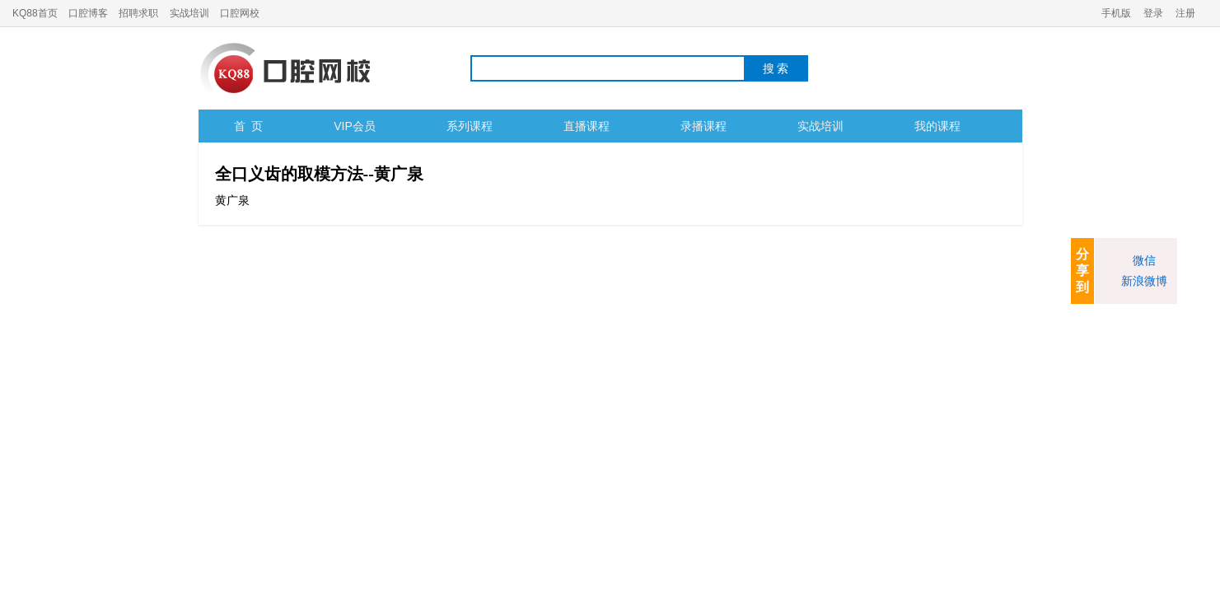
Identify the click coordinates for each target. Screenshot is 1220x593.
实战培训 (189, 13)
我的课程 (937, 126)
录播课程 (703, 126)
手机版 (1116, 13)
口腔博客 (88, 13)
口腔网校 (239, 13)
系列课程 (469, 126)
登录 (1153, 13)
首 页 (249, 126)
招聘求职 (138, 13)
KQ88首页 (35, 13)
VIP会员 (355, 126)
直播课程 (586, 126)
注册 (1185, 13)
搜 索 (776, 68)
